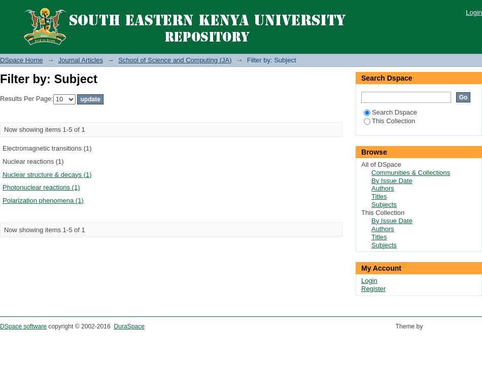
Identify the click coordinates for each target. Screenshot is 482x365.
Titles (379, 196)
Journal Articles (80, 60)
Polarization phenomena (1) (43, 200)
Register (373, 289)
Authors (382, 188)
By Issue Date (391, 181)
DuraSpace (129, 326)
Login (474, 12)
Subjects (384, 204)
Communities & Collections (410, 172)
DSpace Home (21, 60)
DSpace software (23, 326)
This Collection (389, 121)
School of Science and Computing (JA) (174, 60)
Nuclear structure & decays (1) (47, 174)
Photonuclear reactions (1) (41, 187)
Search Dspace (390, 112)
